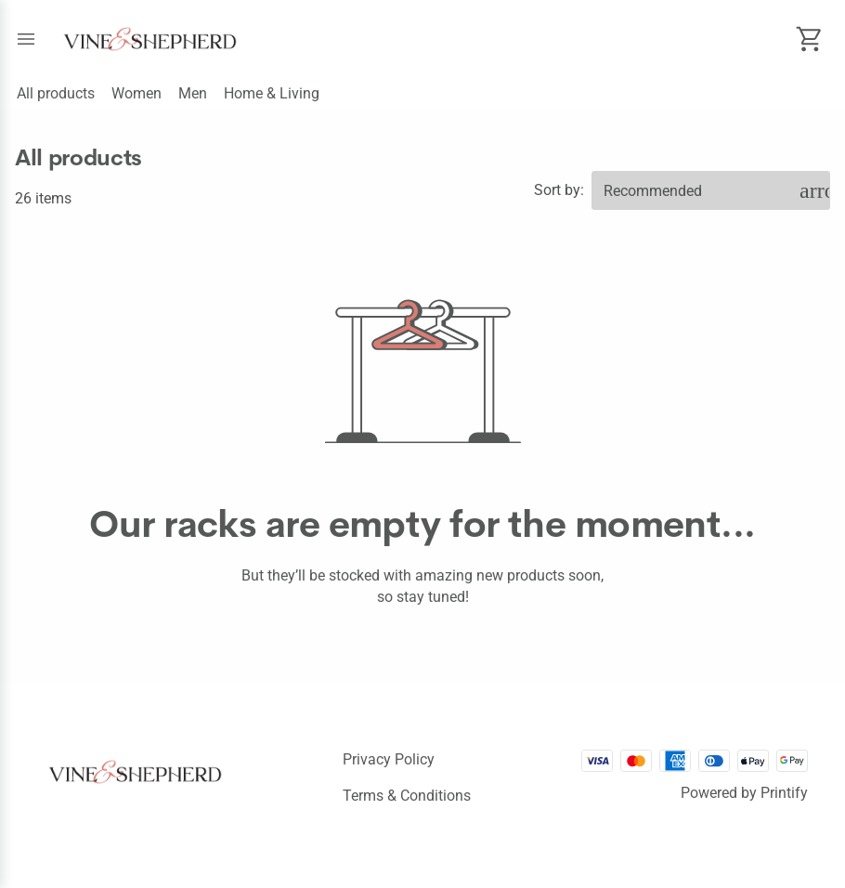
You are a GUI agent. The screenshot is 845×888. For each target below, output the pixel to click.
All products (56, 93)
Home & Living (271, 93)
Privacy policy (389, 759)
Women (136, 93)
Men (192, 93)
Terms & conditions (407, 795)
